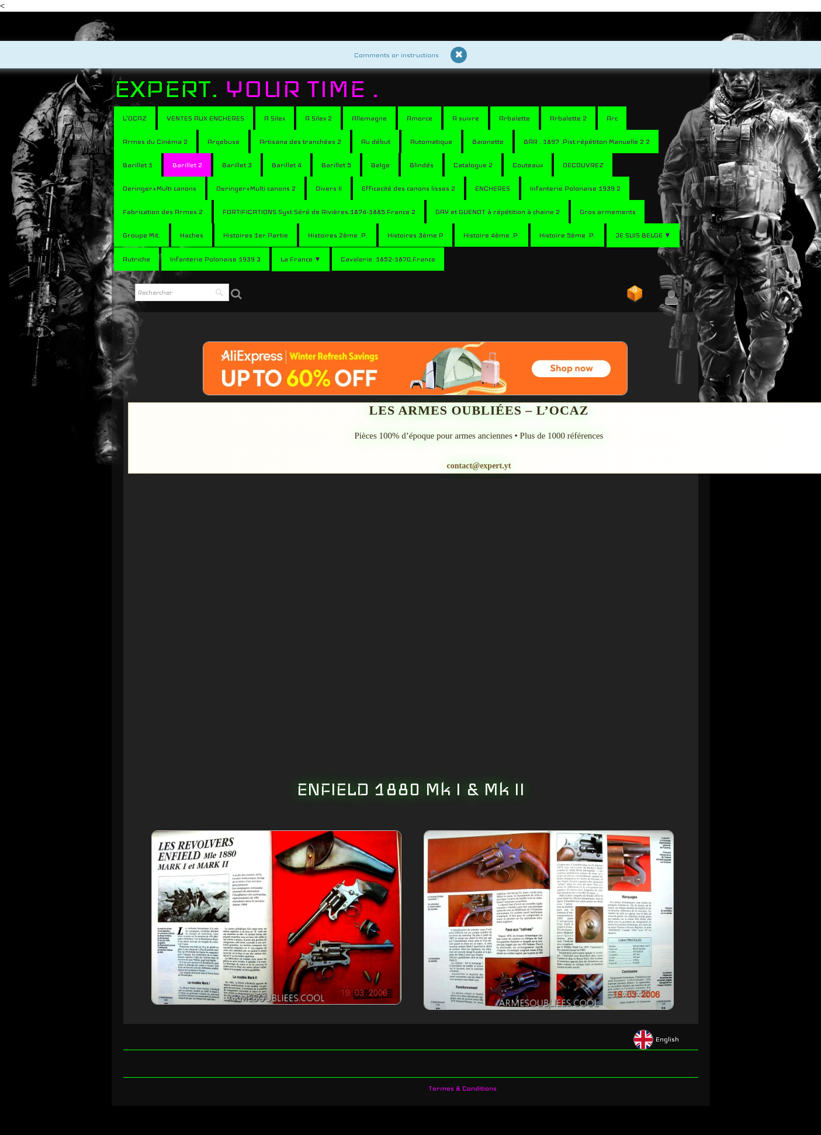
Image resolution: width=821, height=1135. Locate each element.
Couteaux (527, 165)
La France (300, 259)
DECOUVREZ (583, 165)
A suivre (465, 118)
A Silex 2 (318, 118)
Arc (612, 118)
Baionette (488, 141)
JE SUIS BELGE (643, 235)
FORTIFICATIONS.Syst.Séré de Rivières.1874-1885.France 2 (319, 212)
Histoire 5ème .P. (567, 235)
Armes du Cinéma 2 (155, 141)
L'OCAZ (135, 118)
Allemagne (369, 118)
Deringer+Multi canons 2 (256, 188)
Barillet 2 (187, 165)
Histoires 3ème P (415, 235)
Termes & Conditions (462, 1088)
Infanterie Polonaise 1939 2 (575, 188)
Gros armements (608, 212)
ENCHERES (492, 188)
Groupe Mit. (141, 235)
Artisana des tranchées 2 (300, 141)
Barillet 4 (287, 165)
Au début (375, 141)
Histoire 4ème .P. (491, 235)
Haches (191, 235)
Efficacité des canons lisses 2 (408, 188)
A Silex (274, 118)
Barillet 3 (237, 165)
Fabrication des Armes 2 (163, 212)
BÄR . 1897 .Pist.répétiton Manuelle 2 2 (587, 141)
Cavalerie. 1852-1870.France (388, 259)
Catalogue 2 (473, 165)
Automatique (431, 141)
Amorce (419, 118)
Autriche (136, 259)
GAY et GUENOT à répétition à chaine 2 (497, 212)
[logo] (251, 89)
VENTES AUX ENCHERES (205, 118)
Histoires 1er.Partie (255, 235)
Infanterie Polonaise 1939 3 (215, 259)
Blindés (422, 165)
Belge (380, 165)
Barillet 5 (336, 165)
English (657, 1039)
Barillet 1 (138, 165)
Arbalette (514, 118)
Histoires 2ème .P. (338, 235)
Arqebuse (223, 141)
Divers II (329, 188)
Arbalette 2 (568, 118)
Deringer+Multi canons (159, 188)
